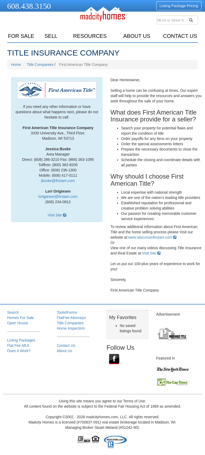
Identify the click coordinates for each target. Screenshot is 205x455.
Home (16, 64)
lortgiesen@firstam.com (57, 196)
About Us (136, 36)
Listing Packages (21, 340)
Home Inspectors (71, 328)
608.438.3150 (29, 6)
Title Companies (40, 64)
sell (50, 36)
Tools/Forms (67, 312)
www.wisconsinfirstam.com (152, 237)
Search (13, 312)
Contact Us (180, 36)
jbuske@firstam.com (58, 181)
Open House (17, 323)
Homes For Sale (20, 318)
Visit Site (56, 215)
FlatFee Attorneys (71, 318)
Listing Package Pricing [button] (179, 6)
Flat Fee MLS (18, 345)
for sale (21, 36)
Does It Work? (18, 351)
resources (90, 36)
